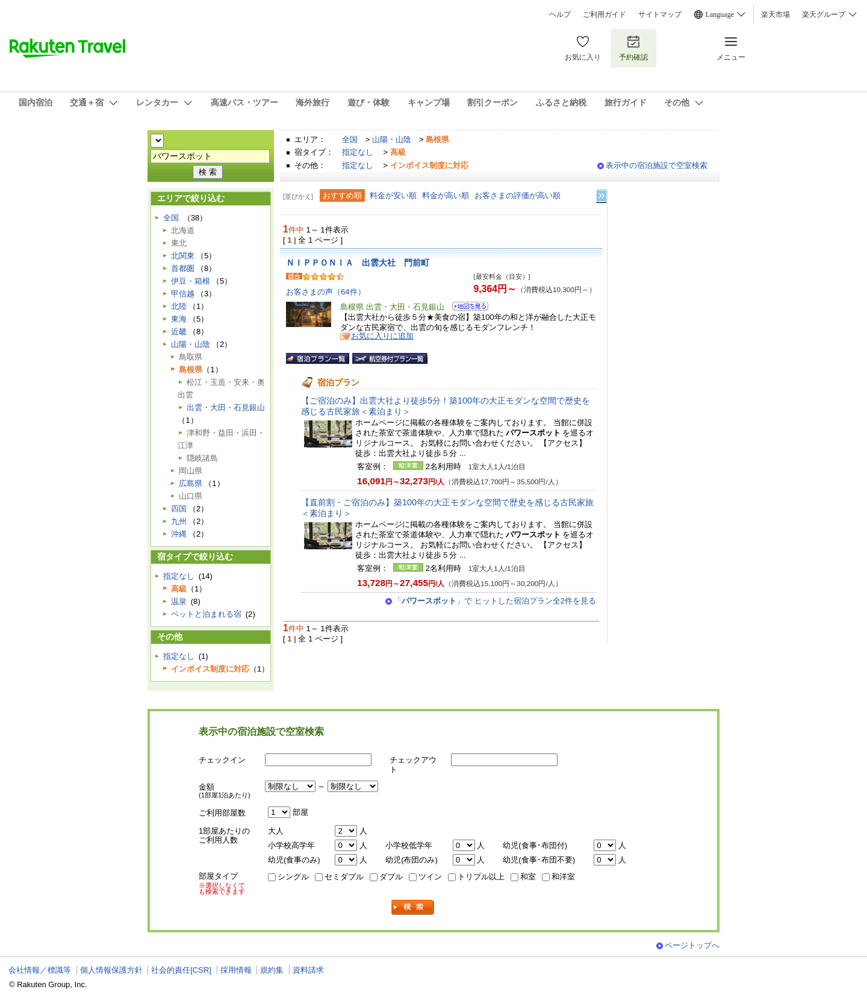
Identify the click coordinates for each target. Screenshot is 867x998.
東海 (179, 318)
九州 (179, 521)
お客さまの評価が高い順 (517, 195)
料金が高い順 (445, 195)
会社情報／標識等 (39, 970)
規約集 (272, 970)
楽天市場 (775, 14)
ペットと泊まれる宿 (206, 614)
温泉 (179, 601)
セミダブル (344, 876)
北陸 (179, 306)
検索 (413, 907)
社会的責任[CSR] (181, 970)
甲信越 (182, 293)
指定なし (357, 152)
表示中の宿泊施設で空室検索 (656, 165)
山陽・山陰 (391, 139)
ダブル (391, 876)
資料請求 (308, 970)
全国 (350, 139)
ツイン (430, 876)
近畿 (179, 331)
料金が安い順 (393, 195)
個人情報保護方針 (111, 970)
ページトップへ (692, 945)
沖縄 (179, 533)
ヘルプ (560, 14)
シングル (293, 876)
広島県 (190, 483)
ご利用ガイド (604, 14)
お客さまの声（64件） (325, 291)
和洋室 (563, 876)
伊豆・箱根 (190, 280)
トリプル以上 (481, 876)
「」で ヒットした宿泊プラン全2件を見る (495, 600)
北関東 (182, 255)
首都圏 (182, 268)
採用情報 (236, 970)
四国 (179, 508)
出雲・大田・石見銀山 (226, 407)
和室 (528, 876)
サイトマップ (660, 14)
